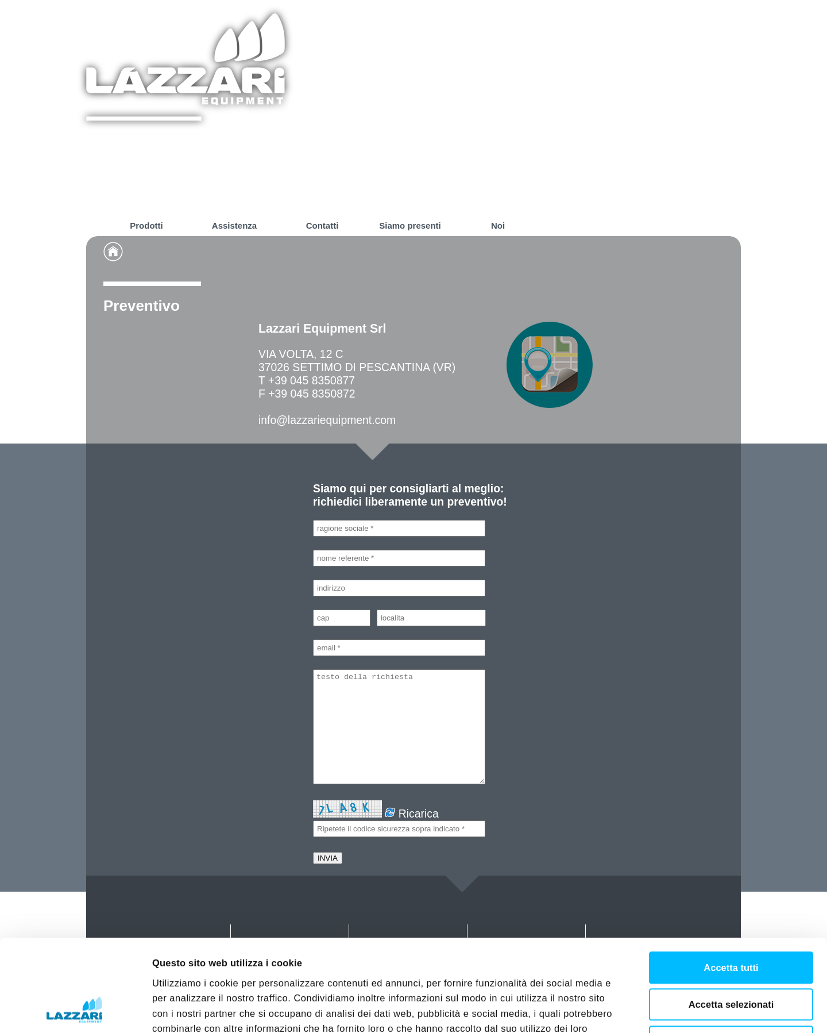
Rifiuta (730, 955)
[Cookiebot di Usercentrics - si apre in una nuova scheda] (74, 1009)
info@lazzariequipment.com (327, 420)
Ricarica (411, 813)
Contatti (322, 225)
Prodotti (146, 225)
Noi (498, 225)
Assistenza (234, 225)
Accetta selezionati (731, 918)
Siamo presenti (410, 225)
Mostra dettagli (638, 1010)
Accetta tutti (731, 881)
